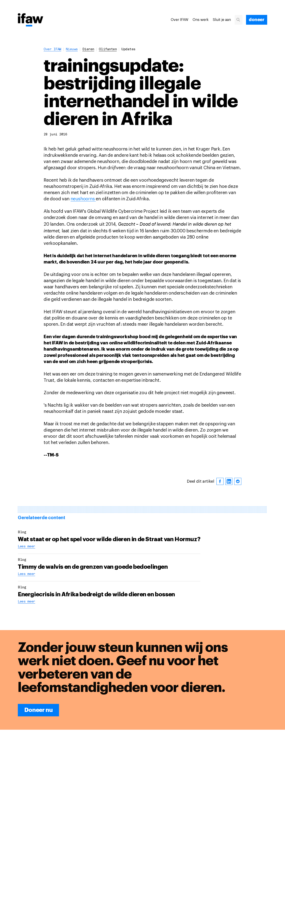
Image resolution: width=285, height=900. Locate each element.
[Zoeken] (240, 20)
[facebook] (220, 481)
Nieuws (72, 49)
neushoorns (83, 199)
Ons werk (201, 20)
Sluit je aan (222, 20)
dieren (88, 49)
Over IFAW (179, 20)
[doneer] (256, 20)
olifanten (108, 49)
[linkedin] (228, 481)
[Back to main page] (30, 20)
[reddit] (237, 481)
